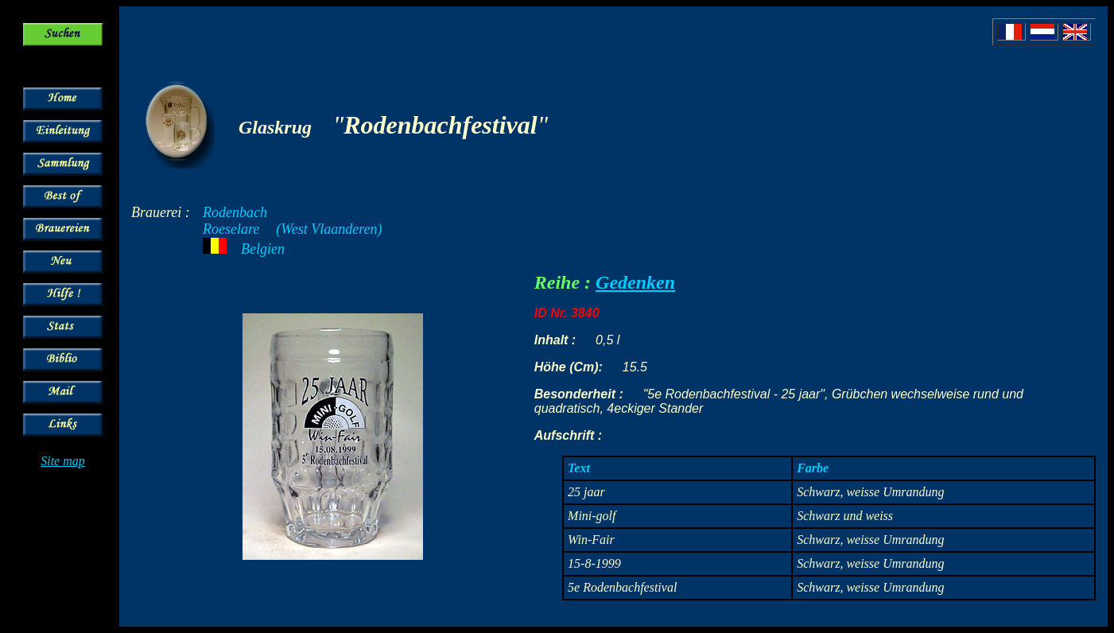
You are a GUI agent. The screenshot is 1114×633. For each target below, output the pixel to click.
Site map (63, 461)
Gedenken (635, 282)
